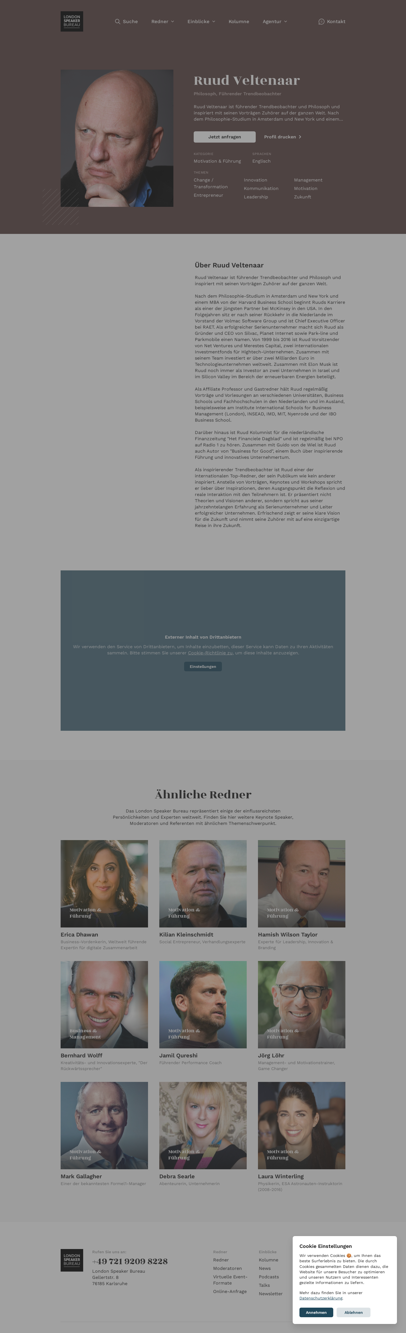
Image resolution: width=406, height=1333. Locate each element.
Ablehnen (354, 1312)
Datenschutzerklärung (320, 1298)
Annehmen (316, 1312)
